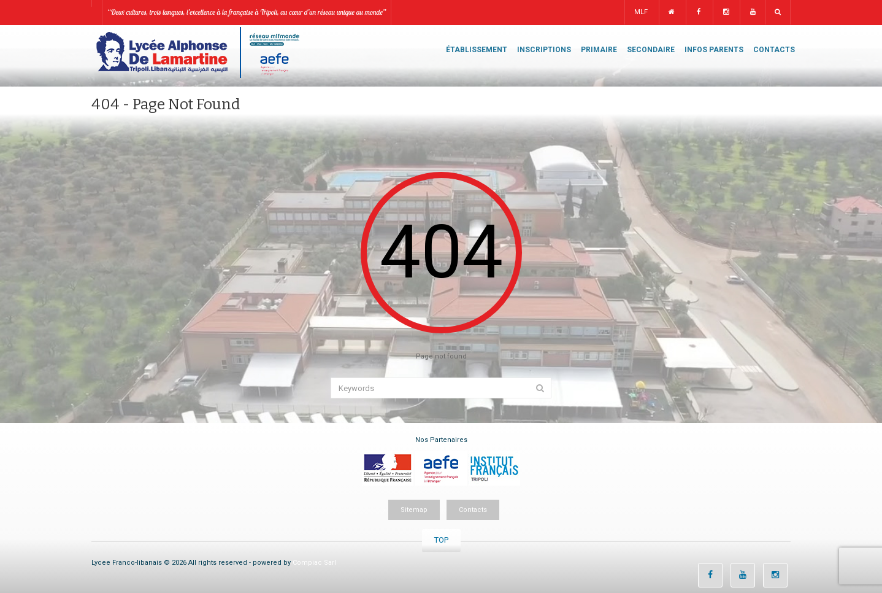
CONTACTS (774, 49)
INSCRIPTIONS (544, 49)
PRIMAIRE (599, 49)
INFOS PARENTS (714, 49)
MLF (641, 12)
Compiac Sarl (314, 563)
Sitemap (414, 510)
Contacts (473, 510)
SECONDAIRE (651, 49)
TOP (441, 540)
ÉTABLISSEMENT (476, 49)
